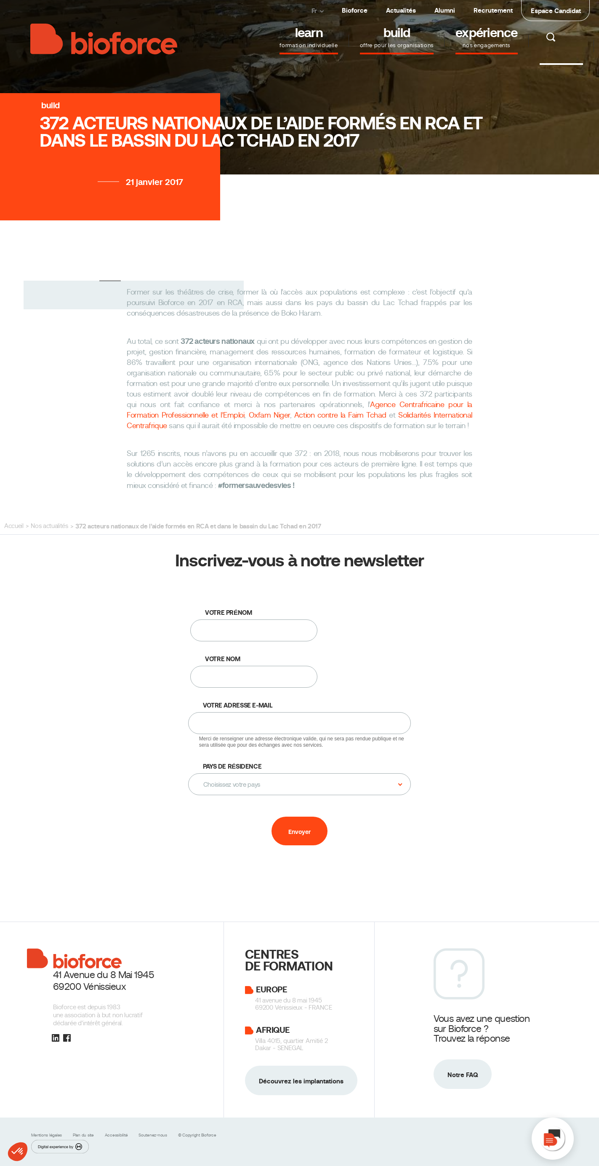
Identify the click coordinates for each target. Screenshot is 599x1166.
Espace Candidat (556, 10)
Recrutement (493, 10)
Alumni (444, 10)
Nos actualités (49, 526)
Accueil (14, 526)
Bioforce (354, 10)
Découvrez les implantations (301, 1081)
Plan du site (84, 1135)
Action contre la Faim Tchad (340, 415)
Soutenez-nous (153, 1135)
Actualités (401, 10)
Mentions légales (47, 1135)
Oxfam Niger (269, 415)
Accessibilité (117, 1135)
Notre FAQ (462, 1074)
